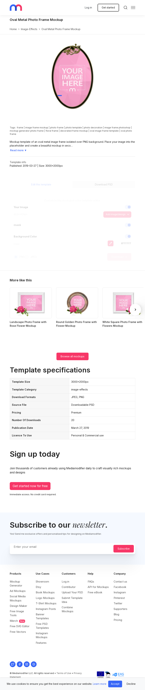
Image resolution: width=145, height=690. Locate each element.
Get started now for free (30, 486)
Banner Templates (42, 616)
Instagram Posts (46, 609)
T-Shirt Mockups (46, 603)
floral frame (52, 130)
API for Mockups (98, 587)
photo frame (56, 127)
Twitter (118, 603)
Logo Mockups (45, 598)
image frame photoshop (117, 127)
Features (41, 642)
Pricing (118, 620)
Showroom (42, 581)
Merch (17, 621)
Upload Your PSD (72, 592)
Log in (88, 7)
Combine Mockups (67, 609)
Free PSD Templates (42, 626)
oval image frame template (104, 130)
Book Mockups (45, 592)
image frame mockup (36, 127)
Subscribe (124, 548)
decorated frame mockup (74, 130)
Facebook (120, 587)
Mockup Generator (16, 583)
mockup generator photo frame (27, 130)
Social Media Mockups (18, 598)
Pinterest (119, 598)
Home (13, 29)
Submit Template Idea (72, 600)
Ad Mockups (18, 591)
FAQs (91, 581)
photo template (73, 127)
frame (20, 127)
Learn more (99, 683)
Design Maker (18, 606)
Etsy (38, 587)
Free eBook (95, 592)
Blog (116, 614)
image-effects (29, 29)
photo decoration (93, 127)
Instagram (120, 592)
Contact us (120, 581)
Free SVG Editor (19, 626)
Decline (131, 683)
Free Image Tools (17, 613)
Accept (115, 683)
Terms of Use (63, 673)
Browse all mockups (72, 356)
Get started (108, 7)
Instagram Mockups (42, 635)
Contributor (69, 587)
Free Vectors (18, 631)
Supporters (120, 609)
